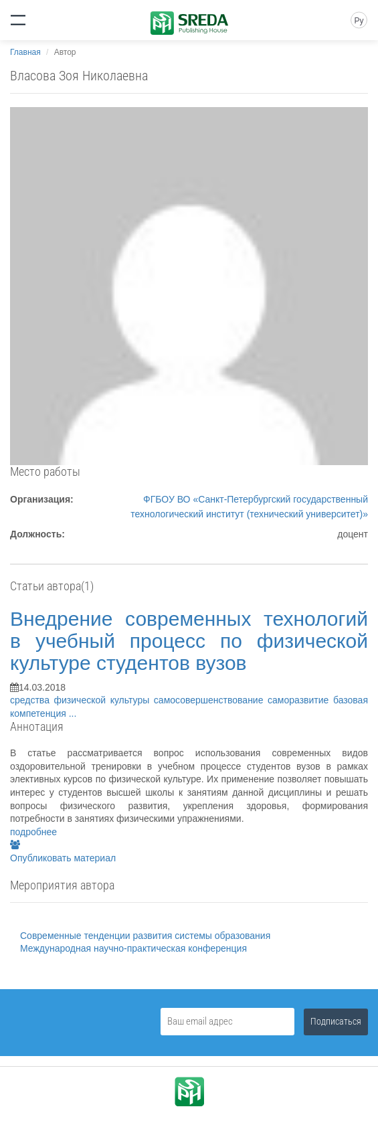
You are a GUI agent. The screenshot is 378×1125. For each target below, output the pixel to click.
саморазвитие (300, 700)
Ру (358, 20)
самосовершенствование (211, 700)
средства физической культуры (82, 700)
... (73, 713)
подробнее (33, 832)
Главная (25, 52)
